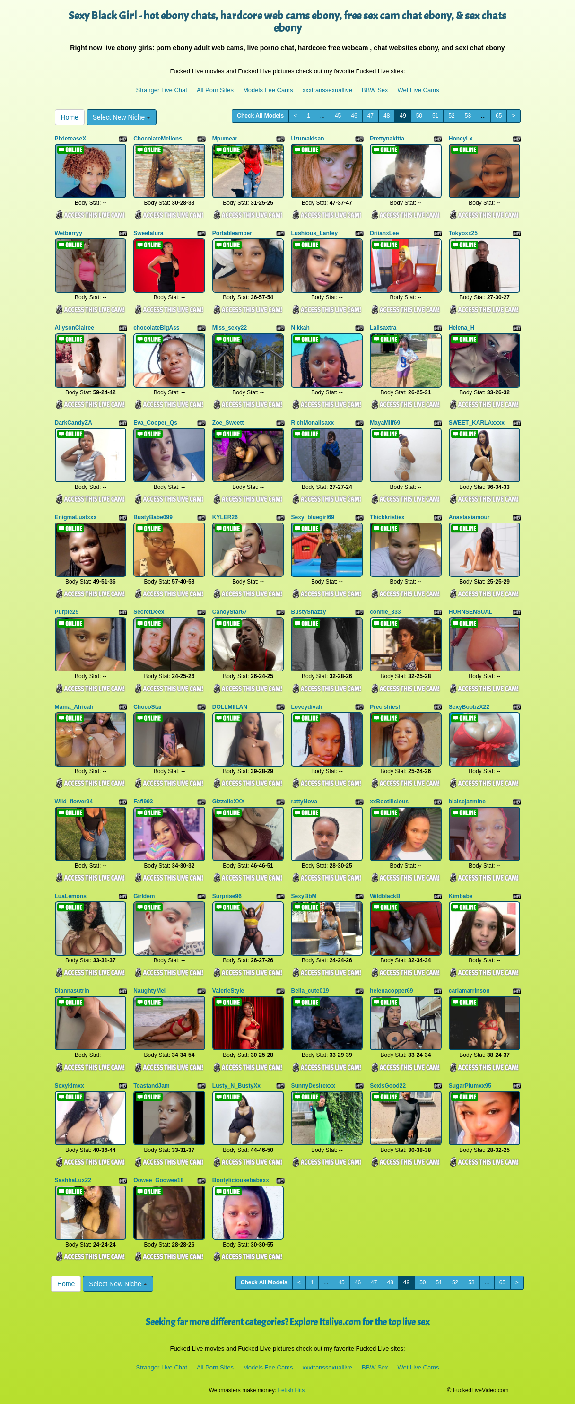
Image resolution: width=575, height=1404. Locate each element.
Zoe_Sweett (228, 422)
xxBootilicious (389, 801)
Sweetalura (148, 233)
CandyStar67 (229, 612)
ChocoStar (147, 707)
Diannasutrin (72, 990)
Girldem (144, 896)
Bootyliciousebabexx (240, 1180)
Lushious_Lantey (314, 233)
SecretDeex (148, 612)
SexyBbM (303, 896)
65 (499, 116)
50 (419, 116)
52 (451, 116)
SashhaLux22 (73, 1180)
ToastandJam (151, 1085)
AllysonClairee (74, 327)
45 (338, 116)
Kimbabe (461, 896)
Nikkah (300, 327)
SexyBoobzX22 (469, 707)
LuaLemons (71, 896)
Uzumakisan (307, 138)
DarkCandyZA (73, 422)
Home (69, 117)
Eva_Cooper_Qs (155, 422)
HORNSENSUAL (471, 612)
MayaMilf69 (385, 422)
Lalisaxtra (383, 327)
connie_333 (385, 612)
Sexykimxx (69, 1085)
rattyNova (304, 801)
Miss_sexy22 (229, 327)
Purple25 (67, 612)
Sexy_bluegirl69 (312, 517)
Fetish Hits (291, 1390)
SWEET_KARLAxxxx (477, 422)
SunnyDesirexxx (313, 1085)
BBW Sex (375, 90)
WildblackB (385, 896)
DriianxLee (384, 233)
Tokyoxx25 (463, 233)
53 (468, 116)
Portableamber (232, 233)
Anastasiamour (469, 517)
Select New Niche (121, 117)
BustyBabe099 (153, 517)
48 (386, 116)
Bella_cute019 (310, 990)
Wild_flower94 (74, 801)
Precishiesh (385, 707)
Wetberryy (68, 233)
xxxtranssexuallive (327, 90)
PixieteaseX (71, 138)
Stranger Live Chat (161, 90)
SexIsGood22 (388, 1085)
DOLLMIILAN (229, 707)
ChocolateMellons (157, 138)
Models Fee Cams (268, 90)
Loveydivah (306, 707)
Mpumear (224, 138)
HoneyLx (461, 138)
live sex (415, 1322)
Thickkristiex (387, 517)
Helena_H (462, 327)
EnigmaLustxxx (76, 517)
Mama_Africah (74, 707)
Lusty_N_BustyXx (236, 1085)
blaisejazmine (467, 801)
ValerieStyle (228, 990)
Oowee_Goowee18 (158, 1180)
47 (370, 116)
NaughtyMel (149, 990)
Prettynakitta (387, 138)
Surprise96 (227, 896)
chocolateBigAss (156, 327)
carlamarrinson (469, 990)
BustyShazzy (308, 612)
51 (435, 116)
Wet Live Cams (418, 90)
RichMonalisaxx (312, 422)
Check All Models (260, 116)
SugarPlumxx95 (470, 1085)
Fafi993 (143, 801)
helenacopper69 (391, 990)
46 (354, 116)
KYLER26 (225, 517)
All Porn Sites (215, 90)
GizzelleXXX (228, 801)
